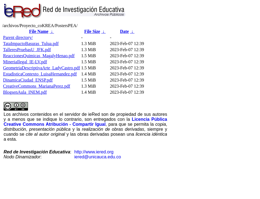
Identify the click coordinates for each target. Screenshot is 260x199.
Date (124, 31)
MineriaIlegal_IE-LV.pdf (25, 61)
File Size (92, 31)
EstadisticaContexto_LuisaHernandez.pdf (40, 74)
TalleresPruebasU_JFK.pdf (27, 49)
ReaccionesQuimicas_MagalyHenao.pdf (39, 55)
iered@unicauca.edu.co (97, 157)
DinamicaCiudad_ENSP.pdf (28, 80)
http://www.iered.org (93, 152)
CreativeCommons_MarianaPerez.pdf (36, 86)
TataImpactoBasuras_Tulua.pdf (30, 43)
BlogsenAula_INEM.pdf (25, 92)
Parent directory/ (18, 37)
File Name (39, 31)
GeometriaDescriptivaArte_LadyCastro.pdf (41, 68)
